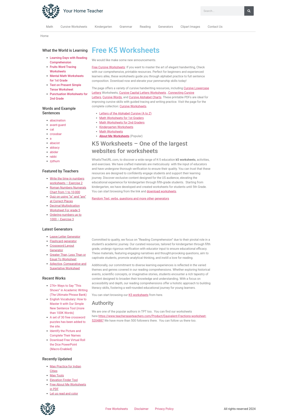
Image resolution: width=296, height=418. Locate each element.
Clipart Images (190, 26)
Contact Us (215, 26)
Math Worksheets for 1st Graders (121, 118)
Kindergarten (103, 26)
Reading (145, 26)
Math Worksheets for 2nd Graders (122, 122)
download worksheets (161, 191)
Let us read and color (64, 393)
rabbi (53, 156)
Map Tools (57, 375)
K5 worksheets (138, 295)
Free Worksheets (117, 409)
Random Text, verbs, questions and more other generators (130, 198)
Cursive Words (112, 97)
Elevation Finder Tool (64, 380)
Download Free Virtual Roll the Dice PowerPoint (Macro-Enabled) (67, 344)
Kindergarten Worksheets (116, 127)
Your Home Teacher (83, 11)
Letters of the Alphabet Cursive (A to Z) (125, 113)
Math (49, 26)
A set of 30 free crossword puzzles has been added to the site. (68, 322)
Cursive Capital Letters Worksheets (142, 93)
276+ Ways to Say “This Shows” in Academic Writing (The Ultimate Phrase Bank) (69, 290)
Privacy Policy (164, 409)
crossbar (56, 134)
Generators (165, 26)
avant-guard (58, 125)
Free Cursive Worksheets (108, 67)
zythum (55, 161)
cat (52, 129)
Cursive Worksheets (74, 26)
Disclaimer (141, 409)
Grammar (125, 26)
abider (54, 152)
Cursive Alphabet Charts (145, 97)
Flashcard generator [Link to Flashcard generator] (63, 241)
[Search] (249, 11)
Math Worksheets (111, 131)
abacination (58, 120)
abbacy (54, 147)
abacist (55, 143)
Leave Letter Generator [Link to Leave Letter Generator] (65, 236)
